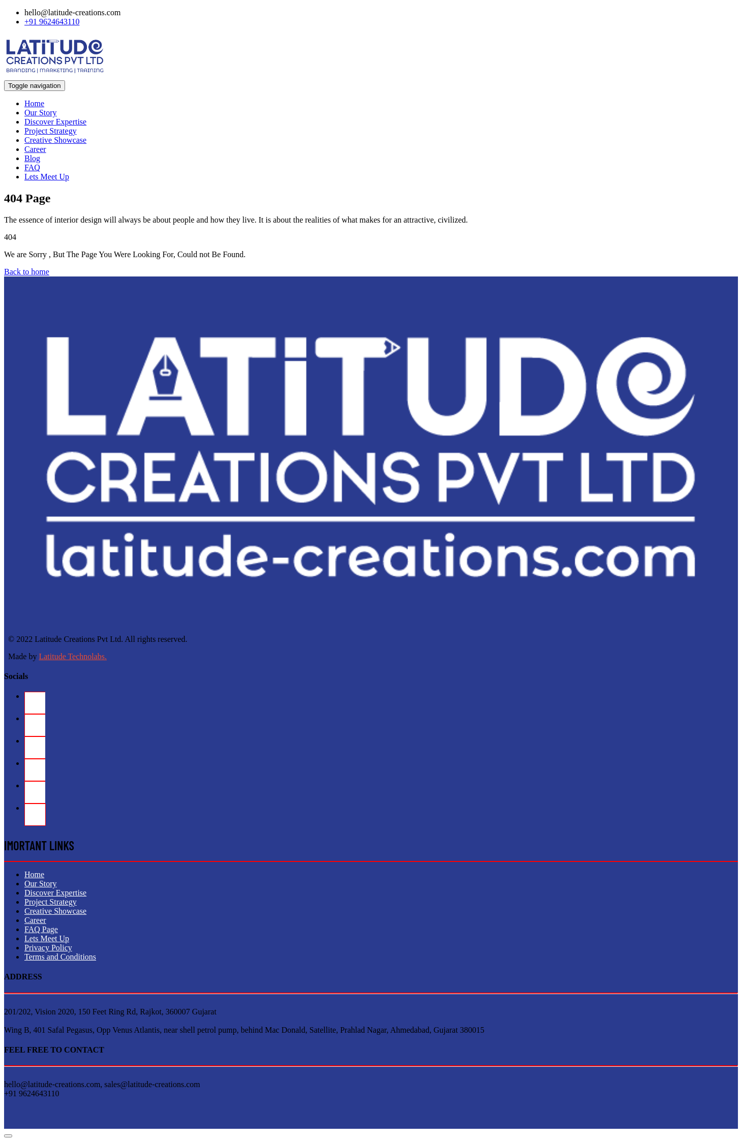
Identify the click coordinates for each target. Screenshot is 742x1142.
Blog (32, 158)
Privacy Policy (48, 947)
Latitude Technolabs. (73, 656)
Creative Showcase (55, 140)
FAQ (32, 167)
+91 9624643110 (51, 21)
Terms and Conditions (60, 956)
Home (34, 103)
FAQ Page (41, 929)
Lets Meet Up (46, 176)
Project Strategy (50, 131)
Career (35, 149)
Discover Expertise (55, 121)
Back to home (26, 271)
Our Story (40, 112)
